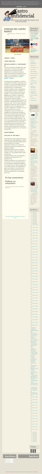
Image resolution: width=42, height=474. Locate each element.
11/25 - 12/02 (35, 238)
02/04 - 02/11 (35, 418)
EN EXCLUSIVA (33, 73)
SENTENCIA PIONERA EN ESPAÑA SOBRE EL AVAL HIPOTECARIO (34, 330)
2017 (33, 432)
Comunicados (33, 67)
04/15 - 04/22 (35, 322)
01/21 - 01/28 (35, 424)
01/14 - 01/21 (35, 426)
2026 (33, 212)
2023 (33, 216)
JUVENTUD (33, 80)
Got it (24, 6)
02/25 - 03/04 (35, 410)
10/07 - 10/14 (35, 257)
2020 (33, 220)
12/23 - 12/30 (35, 227)
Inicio (15, 217)
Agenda (32, 65)
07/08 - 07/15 (35, 289)
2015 (33, 434)
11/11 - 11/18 (34, 243)
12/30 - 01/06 (35, 224)
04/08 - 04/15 (35, 325)
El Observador (33, 77)
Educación (33, 75)
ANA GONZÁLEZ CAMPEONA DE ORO (34, 345)
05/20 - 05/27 (35, 308)
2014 (33, 436)
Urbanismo (33, 100)
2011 (33, 440)
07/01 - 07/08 (35, 292)
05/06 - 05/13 (35, 314)
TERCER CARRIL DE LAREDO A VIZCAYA (34, 355)
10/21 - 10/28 (35, 251)
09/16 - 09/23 (35, 265)
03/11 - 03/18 (35, 405)
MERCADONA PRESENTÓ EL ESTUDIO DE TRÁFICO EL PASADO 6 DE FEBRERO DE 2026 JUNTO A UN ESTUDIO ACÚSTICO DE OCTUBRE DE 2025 (34, 121)
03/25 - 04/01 (35, 399)
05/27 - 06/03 (35, 306)
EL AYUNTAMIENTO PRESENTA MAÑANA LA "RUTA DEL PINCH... (34, 367)
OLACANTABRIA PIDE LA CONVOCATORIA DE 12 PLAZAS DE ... (34, 383)
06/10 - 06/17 (35, 300)
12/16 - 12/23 (35, 230)
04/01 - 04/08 (35, 396)
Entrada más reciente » (19, 216)
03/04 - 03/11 (35, 407)
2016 (33, 433)
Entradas (7, 459)
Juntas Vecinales (34, 82)
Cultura (32, 69)
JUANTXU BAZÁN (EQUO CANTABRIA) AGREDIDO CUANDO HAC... (34, 360)
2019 (33, 222)
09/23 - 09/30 (35, 262)
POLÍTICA (32, 89)
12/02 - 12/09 (35, 235)
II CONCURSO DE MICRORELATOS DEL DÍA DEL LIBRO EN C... (34, 393)
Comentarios (8, 461)
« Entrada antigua (9, 216)
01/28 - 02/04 (35, 421)
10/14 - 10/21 (35, 254)
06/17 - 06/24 (35, 297)
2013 (33, 437)
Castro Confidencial (21, 13)
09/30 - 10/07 (35, 260)
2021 (33, 219)
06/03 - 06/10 (35, 303)
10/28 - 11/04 (35, 249)
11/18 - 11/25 (34, 241)
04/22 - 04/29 (35, 319)
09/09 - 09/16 (35, 268)
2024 (33, 215)
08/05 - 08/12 (35, 281)
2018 (33, 223)
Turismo (32, 98)
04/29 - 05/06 (35, 316)
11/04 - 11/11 (34, 246)
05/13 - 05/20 (35, 311)
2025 (33, 213)
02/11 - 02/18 (35, 415)
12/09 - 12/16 (35, 232)
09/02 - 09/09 (35, 270)
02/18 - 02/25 (35, 413)
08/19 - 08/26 (35, 276)
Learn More (19, 6)
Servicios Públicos (34, 95)
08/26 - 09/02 (35, 273)
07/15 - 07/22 (35, 287)
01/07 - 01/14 (35, 429)
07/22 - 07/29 (35, 284)
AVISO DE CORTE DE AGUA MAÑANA (34, 372)
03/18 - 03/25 (35, 402)
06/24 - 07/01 (35, 295)
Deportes (13, 33)
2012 (33, 438)
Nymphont (36, 471)
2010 (33, 441)
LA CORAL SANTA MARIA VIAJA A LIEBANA (34, 336)
